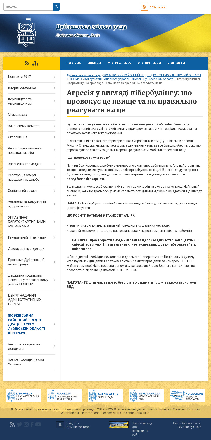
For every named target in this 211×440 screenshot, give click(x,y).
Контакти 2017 (19, 77)
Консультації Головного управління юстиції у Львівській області (129, 79)
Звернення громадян (24, 164)
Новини (94, 63)
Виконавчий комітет (23, 126)
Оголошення (149, 63)
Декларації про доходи (26, 249)
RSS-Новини (153, 7)
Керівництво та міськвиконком (20, 101)
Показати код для (142, 428)
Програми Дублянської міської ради (26, 262)
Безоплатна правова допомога (24, 346)
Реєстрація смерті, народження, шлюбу (23, 177)
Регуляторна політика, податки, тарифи (25, 150)
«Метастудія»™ (189, 427)
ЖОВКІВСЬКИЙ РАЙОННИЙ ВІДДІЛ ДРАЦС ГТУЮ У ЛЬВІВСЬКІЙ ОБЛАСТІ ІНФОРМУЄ (26, 324)
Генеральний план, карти (27, 237)
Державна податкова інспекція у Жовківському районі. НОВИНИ (28, 279)
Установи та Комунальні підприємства (27, 204)
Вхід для (73, 425)
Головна (73, 63)
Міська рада (17, 115)
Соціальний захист (22, 191)
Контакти (176, 63)
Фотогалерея (119, 63)
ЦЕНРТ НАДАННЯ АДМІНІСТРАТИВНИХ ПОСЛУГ (24, 299)
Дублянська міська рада (84, 75)
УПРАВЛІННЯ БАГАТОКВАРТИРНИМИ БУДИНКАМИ (27, 221)
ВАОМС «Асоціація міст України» (26, 362)
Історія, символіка (22, 88)
